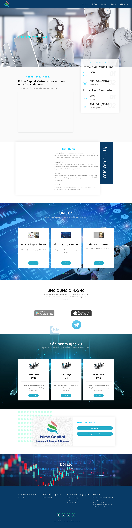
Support (114, 4)
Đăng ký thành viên (94, 434)
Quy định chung (72, 500)
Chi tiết (33, 263)
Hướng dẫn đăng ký (73, 498)
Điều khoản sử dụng (73, 502)
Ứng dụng (85, 4)
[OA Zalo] (21, 497)
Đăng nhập (124, 4)
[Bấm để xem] (47, 498)
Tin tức (94, 4)
